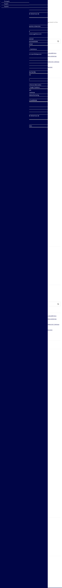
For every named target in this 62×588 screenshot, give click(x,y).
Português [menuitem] (7, 1)
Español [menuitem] (6, 6)
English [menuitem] (6, 4)
